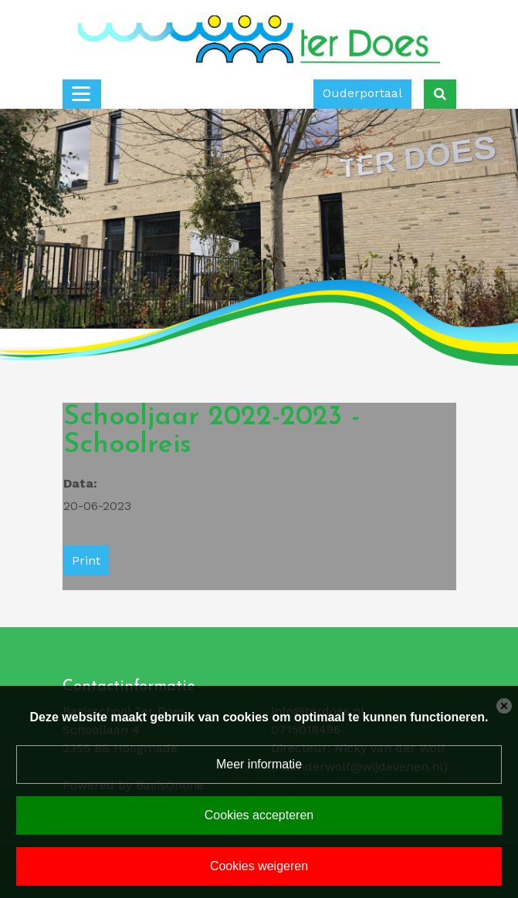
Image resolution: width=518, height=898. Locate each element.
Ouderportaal (362, 93)
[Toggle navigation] (82, 94)
